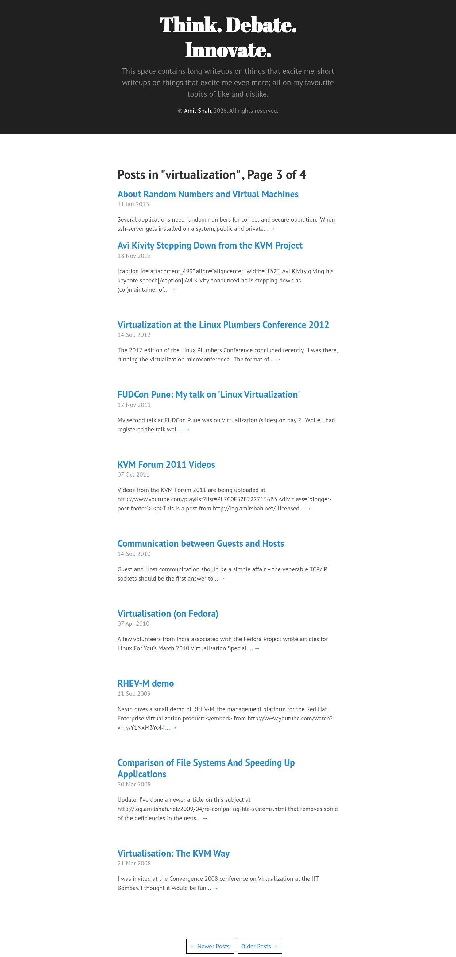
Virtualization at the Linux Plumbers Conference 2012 (223, 324)
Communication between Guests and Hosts (201, 543)
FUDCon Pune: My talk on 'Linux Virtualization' (209, 394)
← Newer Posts (210, 946)
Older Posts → (260, 946)
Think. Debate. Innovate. (228, 37)
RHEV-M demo (146, 683)
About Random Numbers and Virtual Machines (208, 194)
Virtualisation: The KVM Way (174, 853)
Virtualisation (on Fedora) (168, 613)
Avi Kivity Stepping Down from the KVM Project (210, 245)
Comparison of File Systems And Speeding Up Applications (206, 768)
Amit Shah (197, 111)
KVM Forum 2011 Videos (166, 464)
